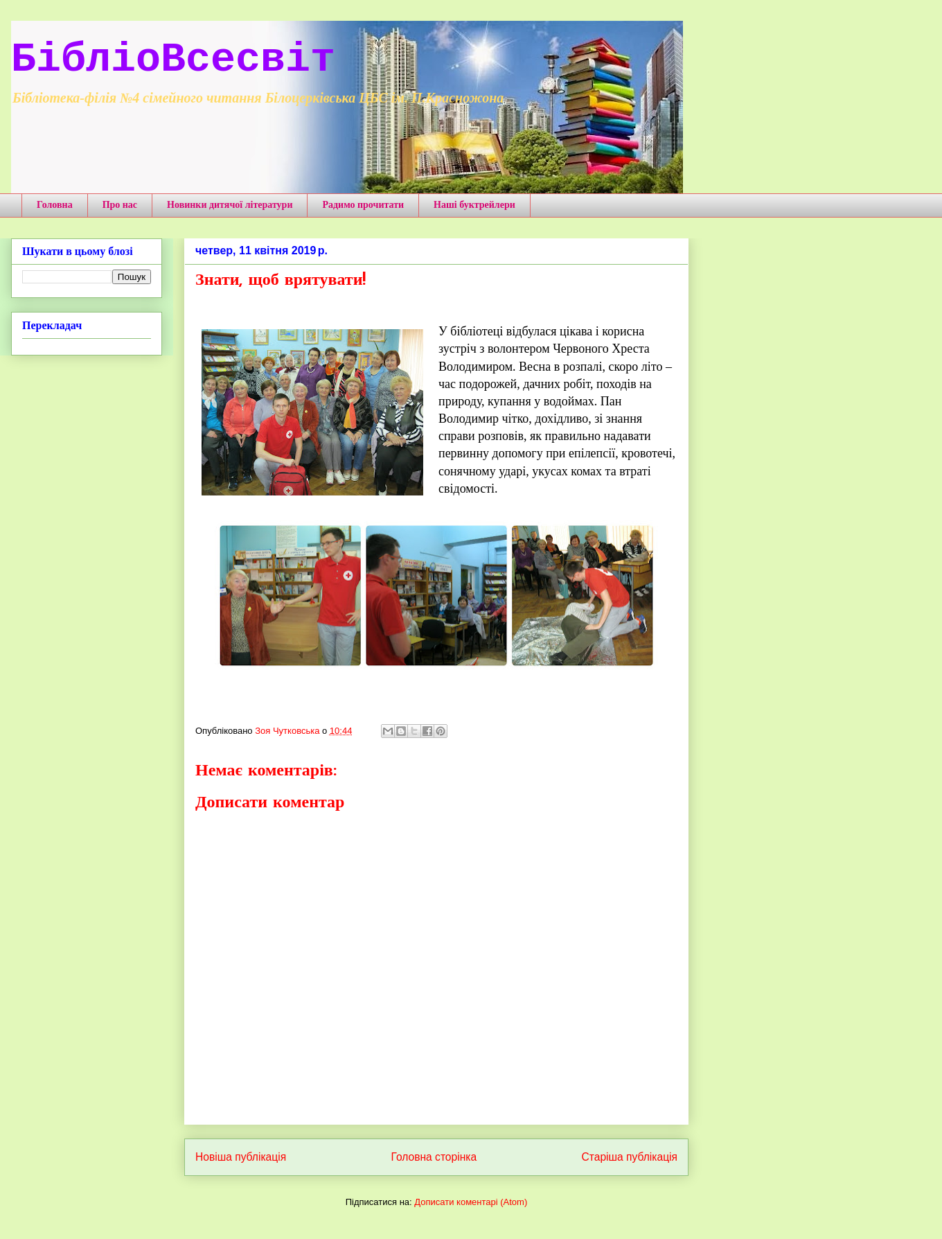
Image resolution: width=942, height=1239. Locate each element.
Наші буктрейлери (474, 205)
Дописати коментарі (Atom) (470, 1202)
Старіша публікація (629, 1157)
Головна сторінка (434, 1157)
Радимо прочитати (363, 205)
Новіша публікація (240, 1157)
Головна (55, 205)
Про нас (120, 205)
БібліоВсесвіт (173, 59)
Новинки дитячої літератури (229, 205)
